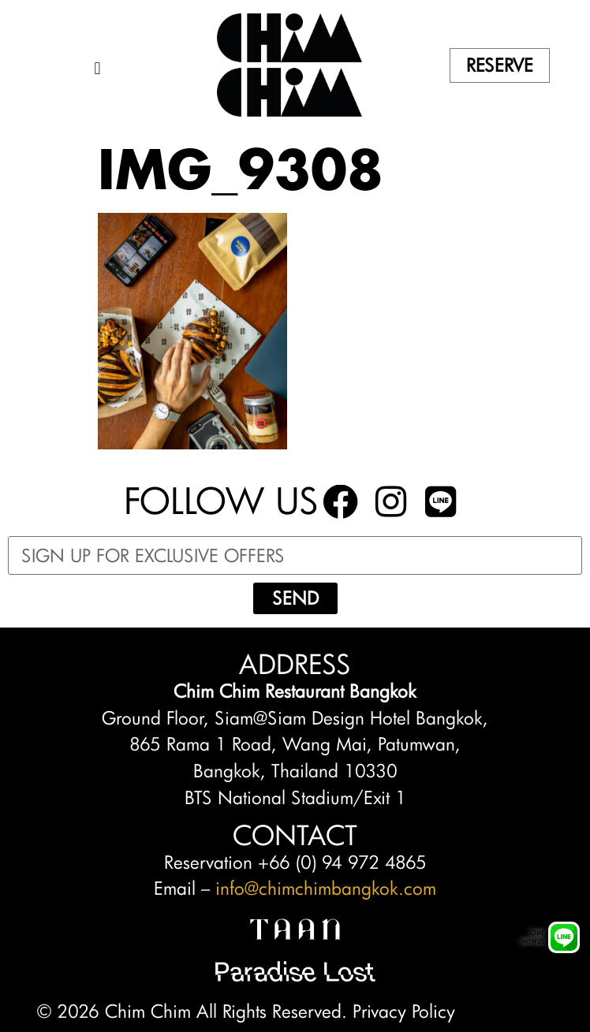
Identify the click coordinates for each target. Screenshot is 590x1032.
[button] (97, 69)
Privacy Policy (404, 1011)
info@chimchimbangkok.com (325, 888)
